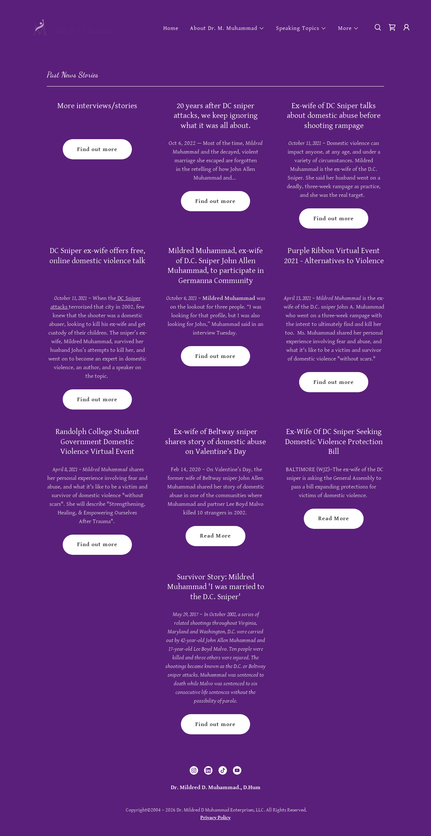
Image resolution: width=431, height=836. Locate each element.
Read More (215, 535)
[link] (72, 27)
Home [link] (170, 28)
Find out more (97, 149)
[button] (227, 28)
